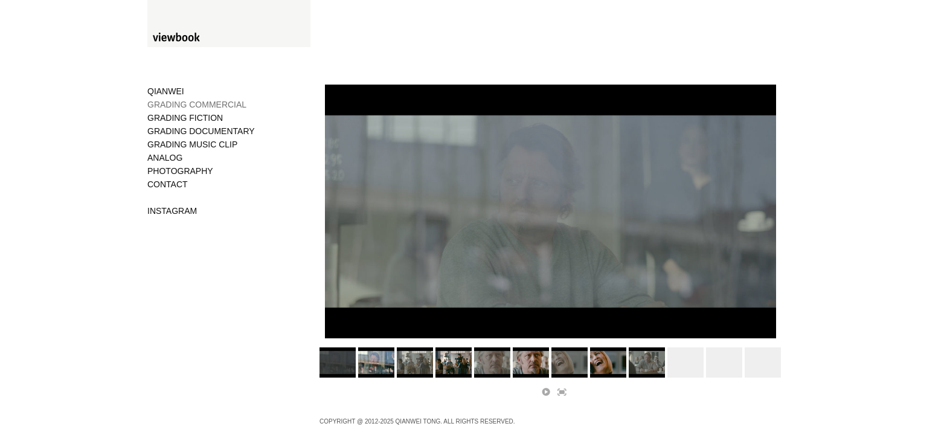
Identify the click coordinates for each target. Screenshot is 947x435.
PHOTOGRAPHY (180, 171)
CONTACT (167, 184)
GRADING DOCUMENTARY (201, 131)
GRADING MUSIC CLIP (192, 144)
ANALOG (164, 158)
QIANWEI (165, 91)
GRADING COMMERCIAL (196, 104)
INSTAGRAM (172, 211)
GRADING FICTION (185, 118)
